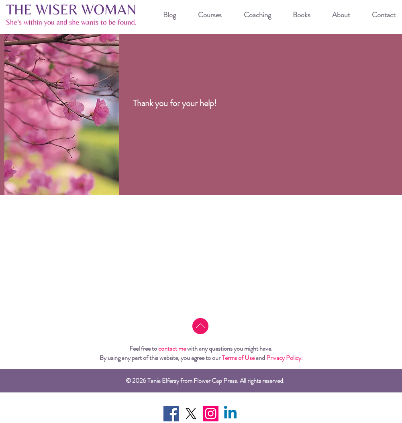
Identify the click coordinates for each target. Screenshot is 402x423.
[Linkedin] (230, 413)
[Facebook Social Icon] (171, 413)
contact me (172, 348)
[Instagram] (210, 413)
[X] (191, 413)
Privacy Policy (283, 357)
